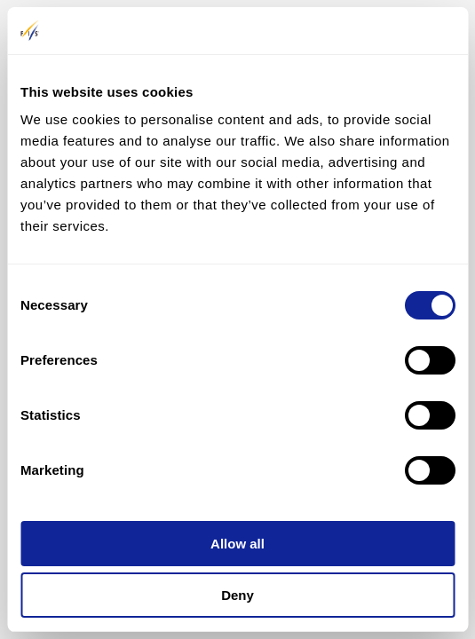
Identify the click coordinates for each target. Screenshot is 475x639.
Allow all (237, 543)
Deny (237, 595)
